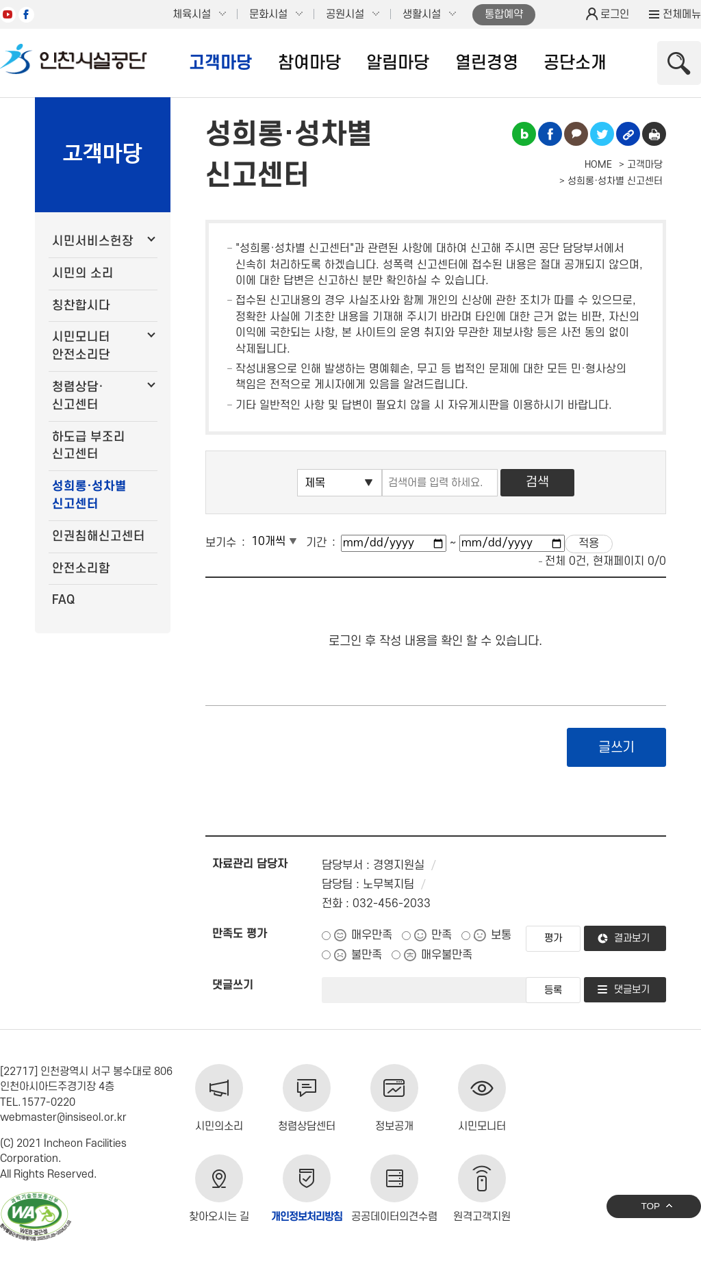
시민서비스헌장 (92, 241)
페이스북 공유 (550, 134)
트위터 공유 (602, 134)
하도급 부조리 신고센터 (88, 446)
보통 (501, 935)
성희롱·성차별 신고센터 (89, 495)
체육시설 (192, 14)
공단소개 (575, 63)
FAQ (63, 600)
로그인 (614, 14)
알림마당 (397, 63)
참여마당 (309, 63)
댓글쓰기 (232, 985)
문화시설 (268, 14)
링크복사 (628, 134)
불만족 (366, 955)
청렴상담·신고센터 (77, 396)
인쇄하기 (654, 134)
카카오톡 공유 (576, 134)
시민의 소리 (83, 273)
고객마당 (220, 63)
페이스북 (26, 15)
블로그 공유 (524, 134)
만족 (441, 935)
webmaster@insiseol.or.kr (63, 1117)
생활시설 (422, 14)
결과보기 (632, 938)
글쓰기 (616, 747)
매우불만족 (446, 955)
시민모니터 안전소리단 (81, 346)
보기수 (220, 543)
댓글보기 (632, 990)
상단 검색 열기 (679, 63)
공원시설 (345, 14)
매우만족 (371, 935)
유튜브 (8, 15)
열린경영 (486, 63)
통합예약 (504, 14)
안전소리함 (81, 568)
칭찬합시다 (81, 305)
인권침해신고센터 (98, 536)
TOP (650, 1206)
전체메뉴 (682, 14)
